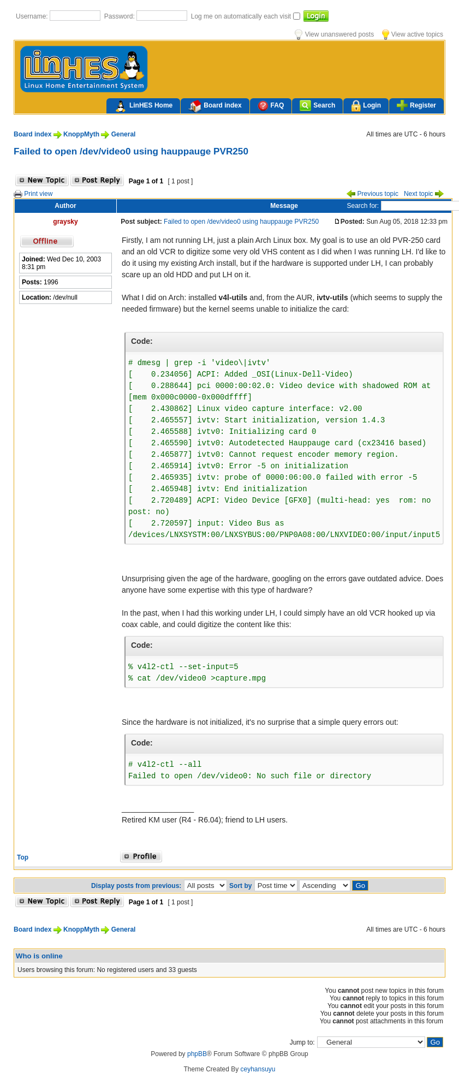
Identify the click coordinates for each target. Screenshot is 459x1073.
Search (317, 105)
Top (22, 857)
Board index (214, 106)
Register (416, 105)
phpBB (197, 1054)
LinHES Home (143, 106)
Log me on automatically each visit (242, 16)
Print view (33, 194)
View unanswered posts (334, 34)
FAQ (271, 105)
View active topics (412, 34)
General (123, 134)
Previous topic (372, 194)
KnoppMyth (81, 134)
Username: (33, 16)
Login (366, 106)
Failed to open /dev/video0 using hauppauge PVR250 (131, 151)
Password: (120, 16)
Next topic (424, 194)
